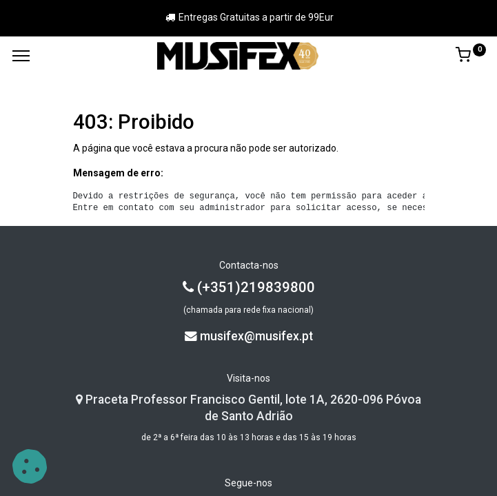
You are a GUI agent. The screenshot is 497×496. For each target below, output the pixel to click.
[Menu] (21, 56)
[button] (29, 466)
